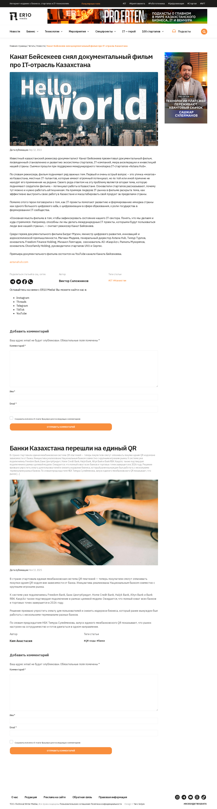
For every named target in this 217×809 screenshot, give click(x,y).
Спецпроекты (104, 31)
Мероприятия (77, 31)
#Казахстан (119, 280)
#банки (101, 641)
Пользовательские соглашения (75, 804)
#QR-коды (90, 641)
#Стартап (192, 3)
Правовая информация (113, 797)
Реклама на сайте (55, 797)
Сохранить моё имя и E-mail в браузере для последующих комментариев (47, 419)
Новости (15, 31)
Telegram (22, 306)
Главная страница (18, 46)
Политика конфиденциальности (106, 804)
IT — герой (129, 31)
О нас (14, 797)
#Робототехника (156, 3)
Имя (12, 391)
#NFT (202, 3)
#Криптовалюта (137, 3)
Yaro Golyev (139, 804)
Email (13, 404)
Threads (21, 302)
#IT (124, 3)
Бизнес (31, 31)
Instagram (22, 298)
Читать (31, 46)
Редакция (31, 797)
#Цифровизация (176, 3)
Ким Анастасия (21, 641)
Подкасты (184, 31)
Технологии (52, 31)
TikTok (20, 310)
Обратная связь (82, 797)
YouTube (21, 314)
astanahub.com (19, 262)
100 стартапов (151, 31)
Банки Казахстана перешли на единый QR (73, 448)
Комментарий (18, 346)
